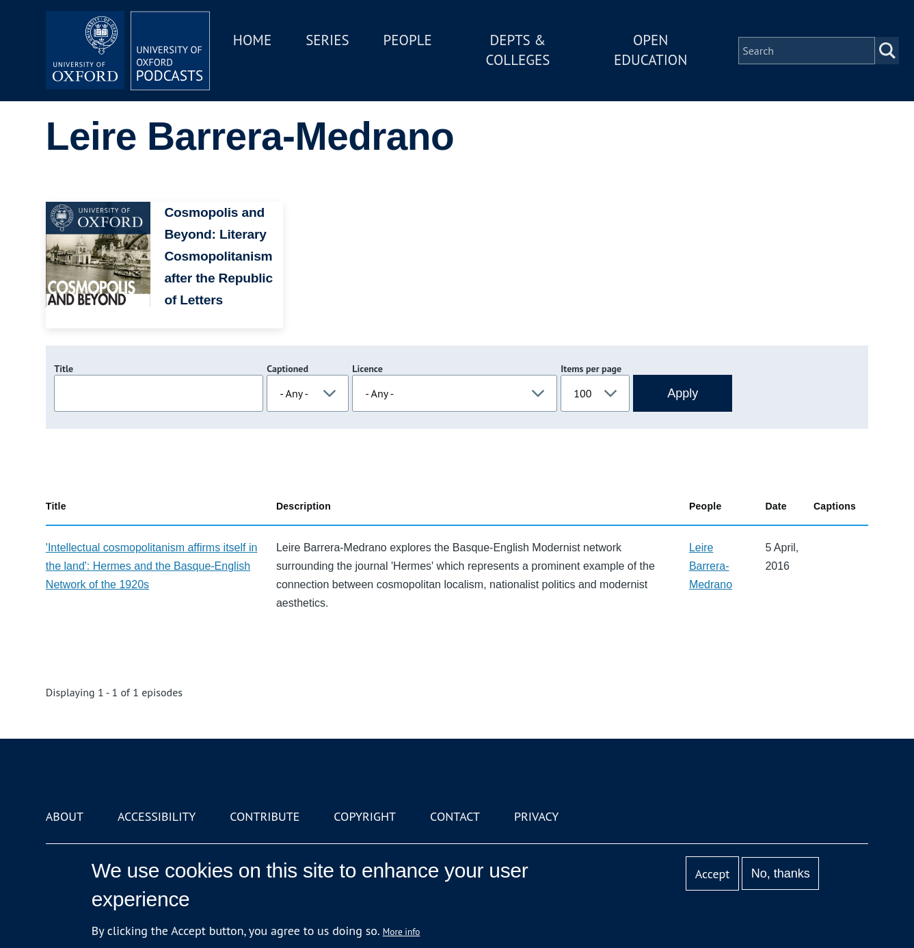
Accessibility (157, 816)
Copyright (365, 816)
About (64, 816)
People (408, 40)
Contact (455, 816)
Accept (712, 874)
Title (63, 369)
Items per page (591, 369)
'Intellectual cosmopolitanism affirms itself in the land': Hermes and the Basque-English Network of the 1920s (152, 566)
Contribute (264, 816)
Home (252, 40)
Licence (367, 369)
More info (401, 931)
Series (327, 40)
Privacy (536, 816)
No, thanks (780, 873)
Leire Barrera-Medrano (710, 566)
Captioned (287, 369)
